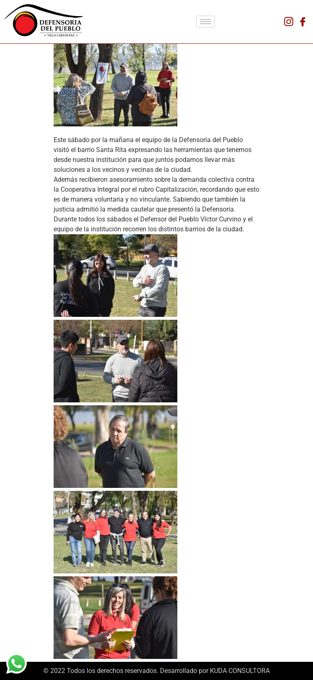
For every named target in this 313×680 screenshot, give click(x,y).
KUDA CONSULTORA (240, 671)
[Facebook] (303, 21)
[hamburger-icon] (205, 22)
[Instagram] (288, 21)
